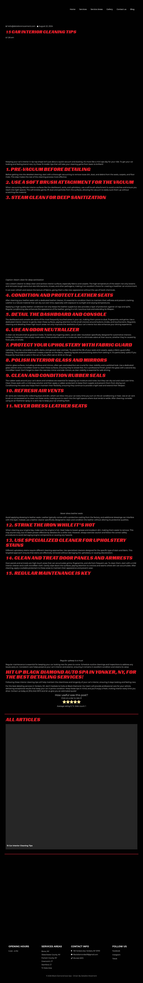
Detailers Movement (89, 976)
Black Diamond (74, 686)
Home (72, 9)
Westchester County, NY (51, 955)
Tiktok (114, 959)
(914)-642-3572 (34, 691)
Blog (132, 9)
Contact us (121, 9)
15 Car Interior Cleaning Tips (20, 846)
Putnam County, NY (49, 958)
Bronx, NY (45, 951)
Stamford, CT (47, 965)
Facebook (116, 951)
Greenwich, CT (47, 961)
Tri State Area (47, 968)
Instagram (116, 955)
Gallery (110, 9)
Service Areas (97, 9)
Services (83, 9)
